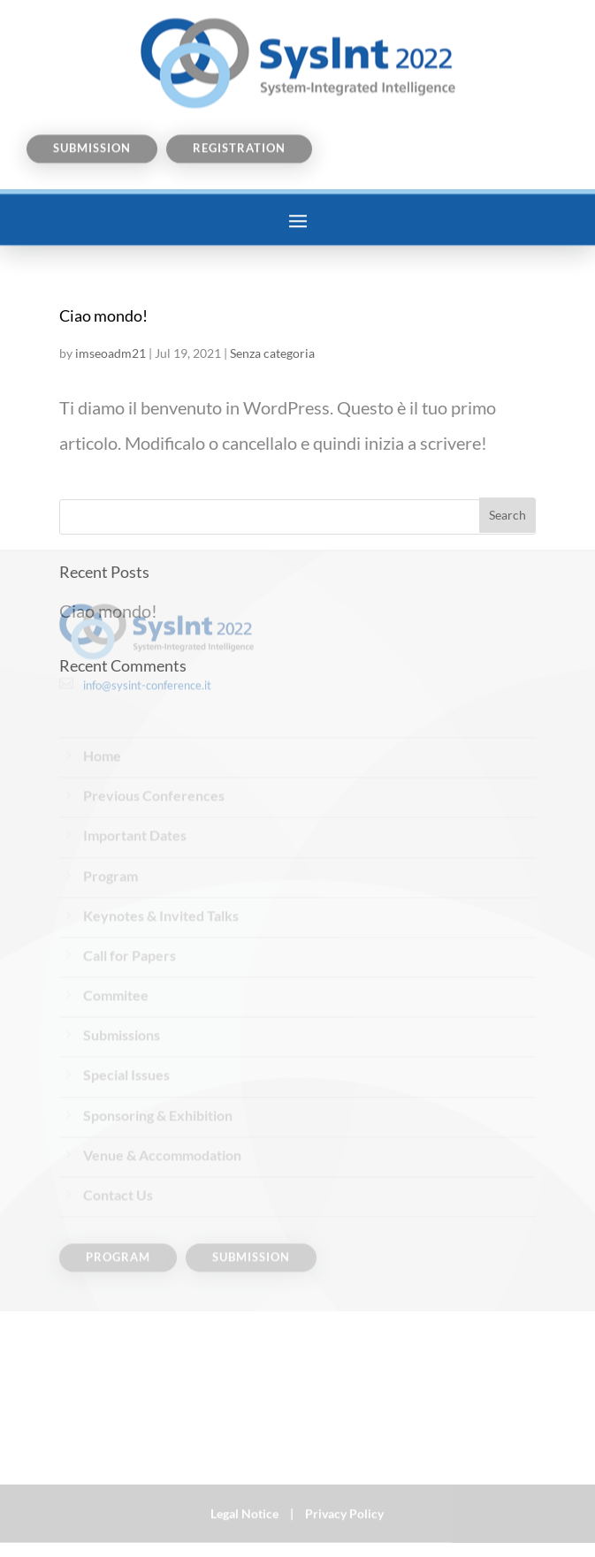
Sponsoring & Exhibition (158, 1047)
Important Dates (135, 768)
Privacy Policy (344, 1507)
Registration (239, 131)
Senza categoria (272, 353)
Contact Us (118, 1128)
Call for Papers (129, 888)
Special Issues (126, 1007)
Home (102, 688)
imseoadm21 (110, 353)
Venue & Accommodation (162, 1088)
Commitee (116, 928)
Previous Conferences (154, 728)
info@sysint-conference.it (147, 618)
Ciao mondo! (103, 315)
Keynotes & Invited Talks (161, 847)
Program (110, 808)
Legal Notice (244, 1507)
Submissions (121, 968)
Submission (92, 131)
